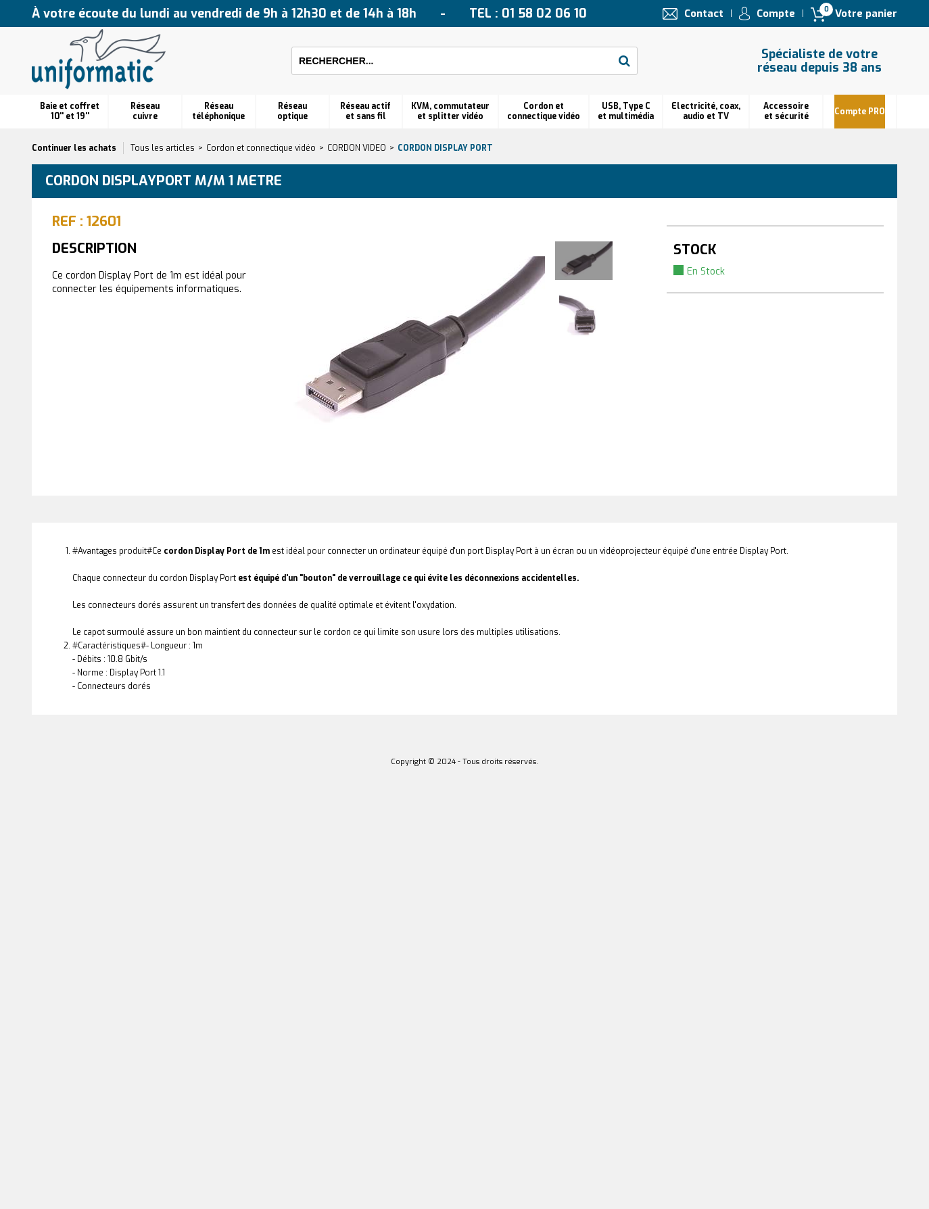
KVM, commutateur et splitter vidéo (450, 111)
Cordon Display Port (445, 148)
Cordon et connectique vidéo (543, 111)
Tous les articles (162, 148)
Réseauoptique (292, 111)
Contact (703, 13)
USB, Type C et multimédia (626, 111)
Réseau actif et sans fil (365, 111)
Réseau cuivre (145, 111)
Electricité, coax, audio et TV (705, 111)
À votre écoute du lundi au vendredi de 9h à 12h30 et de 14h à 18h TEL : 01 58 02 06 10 (309, 13)
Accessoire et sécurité (786, 111)
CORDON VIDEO (356, 148)
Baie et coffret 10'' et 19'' (69, 111)
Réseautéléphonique (218, 111)
